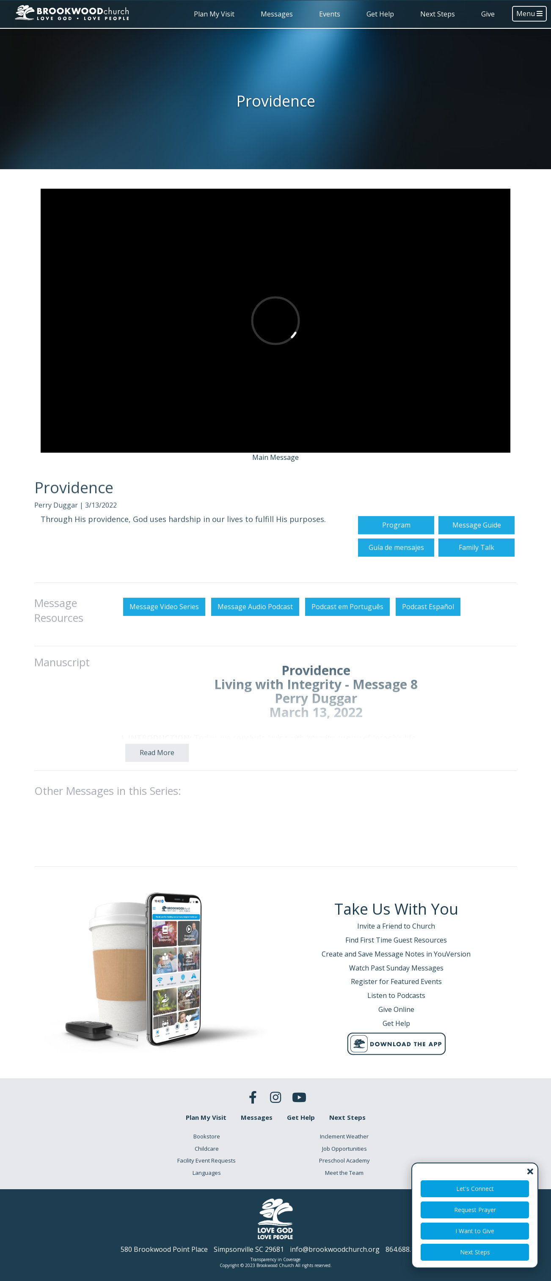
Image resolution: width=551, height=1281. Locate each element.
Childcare (207, 1148)
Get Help (380, 14)
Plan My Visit (214, 14)
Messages (277, 14)
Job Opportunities (344, 1148)
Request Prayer (475, 1210)
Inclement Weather (344, 1136)
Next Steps (437, 14)
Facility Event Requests (206, 1160)
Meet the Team (344, 1173)
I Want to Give (474, 1231)
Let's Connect (475, 1189)
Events (329, 14)
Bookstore (206, 1136)
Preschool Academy (344, 1160)
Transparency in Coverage (275, 1259)
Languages (207, 1173)
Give (488, 14)
